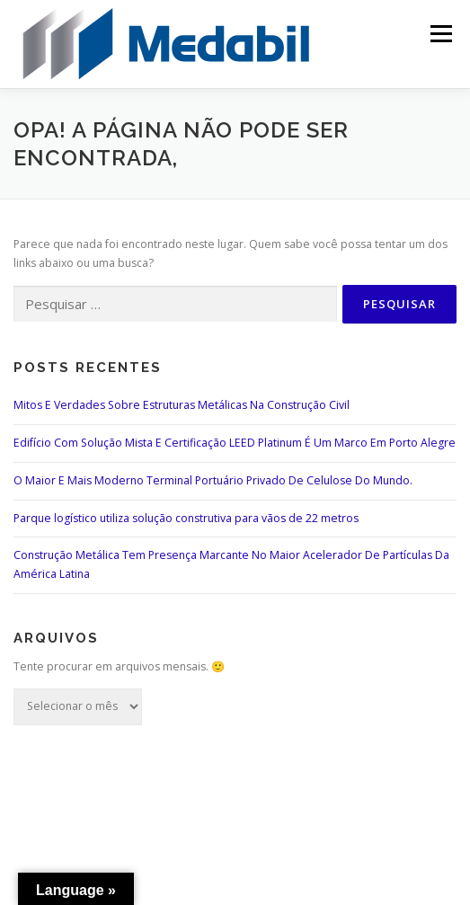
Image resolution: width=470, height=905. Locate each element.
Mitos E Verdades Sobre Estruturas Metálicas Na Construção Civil (181, 405)
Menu (440, 33)
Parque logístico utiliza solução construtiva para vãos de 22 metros (186, 518)
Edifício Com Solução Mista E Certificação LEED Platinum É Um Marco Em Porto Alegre (234, 442)
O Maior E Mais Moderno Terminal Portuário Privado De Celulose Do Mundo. (212, 480)
